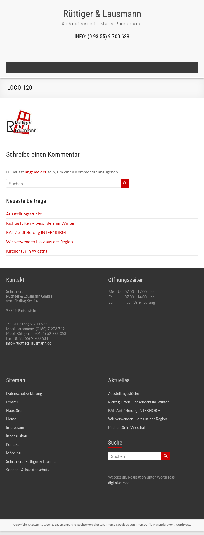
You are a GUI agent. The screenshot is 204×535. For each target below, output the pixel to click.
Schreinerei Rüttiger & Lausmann (33, 461)
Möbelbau (14, 453)
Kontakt (12, 444)
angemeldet (35, 171)
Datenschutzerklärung (24, 393)
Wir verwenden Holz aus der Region (39, 241)
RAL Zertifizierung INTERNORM (36, 232)
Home (11, 419)
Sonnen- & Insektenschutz (27, 470)
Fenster (12, 402)
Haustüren (14, 410)
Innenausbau (16, 436)
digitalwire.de (118, 483)
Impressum (15, 427)
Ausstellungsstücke (24, 213)
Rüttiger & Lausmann (102, 13)
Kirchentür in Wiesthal (27, 250)
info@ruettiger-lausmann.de (28, 343)
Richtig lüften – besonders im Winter (40, 222)
